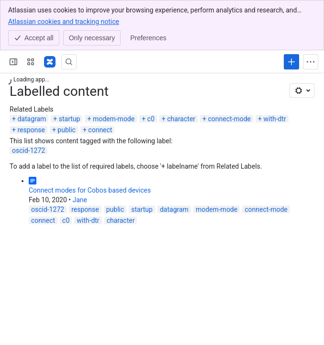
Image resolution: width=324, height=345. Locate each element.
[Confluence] (49, 61)
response (31, 130)
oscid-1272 (28, 150)
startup (69, 119)
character (181, 119)
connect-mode (229, 119)
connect (100, 130)
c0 (151, 119)
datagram (31, 119)
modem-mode (113, 119)
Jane (79, 200)
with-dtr (274, 119)
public (66, 130)
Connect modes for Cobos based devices (90, 190)
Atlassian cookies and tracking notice (63, 21)
